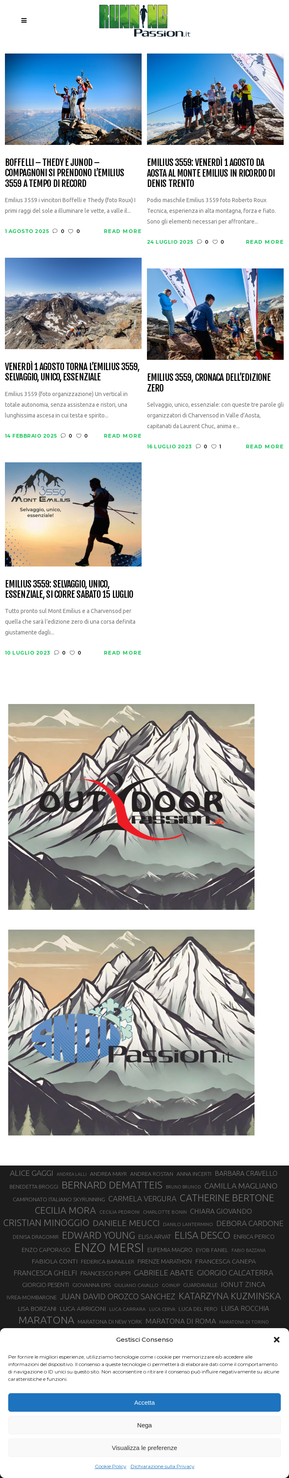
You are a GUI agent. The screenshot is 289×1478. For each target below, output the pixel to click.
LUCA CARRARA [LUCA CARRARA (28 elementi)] (127, 1309)
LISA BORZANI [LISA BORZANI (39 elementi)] (37, 1308)
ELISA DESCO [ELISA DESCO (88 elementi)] (202, 1235)
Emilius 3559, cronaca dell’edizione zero (209, 382)
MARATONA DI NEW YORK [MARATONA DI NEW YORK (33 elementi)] (110, 1321)
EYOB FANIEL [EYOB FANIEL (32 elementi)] (212, 1250)
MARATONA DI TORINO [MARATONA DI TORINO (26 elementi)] (244, 1321)
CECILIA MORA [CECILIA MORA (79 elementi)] (65, 1210)
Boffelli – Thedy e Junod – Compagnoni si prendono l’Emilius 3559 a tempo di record (64, 173)
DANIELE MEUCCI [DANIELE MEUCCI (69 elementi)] (126, 1223)
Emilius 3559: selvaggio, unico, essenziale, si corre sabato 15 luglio (69, 589)
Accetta (144, 1402)
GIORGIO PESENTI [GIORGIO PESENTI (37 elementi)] (45, 1284)
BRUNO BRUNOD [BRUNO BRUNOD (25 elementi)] (183, 1186)
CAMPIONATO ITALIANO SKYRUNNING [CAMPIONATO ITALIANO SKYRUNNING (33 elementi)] (59, 1199)
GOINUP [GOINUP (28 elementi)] (171, 1285)
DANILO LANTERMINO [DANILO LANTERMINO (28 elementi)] (188, 1224)
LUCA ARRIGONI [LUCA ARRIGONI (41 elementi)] (83, 1308)
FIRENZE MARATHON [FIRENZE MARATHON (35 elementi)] (165, 1261)
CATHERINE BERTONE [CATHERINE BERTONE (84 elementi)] (227, 1197)
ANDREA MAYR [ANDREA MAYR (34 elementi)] (108, 1173)
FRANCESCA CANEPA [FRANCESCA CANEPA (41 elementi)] (225, 1261)
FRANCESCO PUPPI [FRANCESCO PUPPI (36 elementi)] (105, 1273)
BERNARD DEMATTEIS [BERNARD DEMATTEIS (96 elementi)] (112, 1185)
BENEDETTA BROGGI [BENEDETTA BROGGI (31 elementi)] (33, 1186)
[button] (277, 1340)
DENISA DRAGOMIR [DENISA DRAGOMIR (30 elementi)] (36, 1237)
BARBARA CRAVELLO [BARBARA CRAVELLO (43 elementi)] (246, 1173)
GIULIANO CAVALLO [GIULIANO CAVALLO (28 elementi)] (136, 1285)
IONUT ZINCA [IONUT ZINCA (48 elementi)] (243, 1284)
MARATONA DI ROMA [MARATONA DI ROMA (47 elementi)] (180, 1321)
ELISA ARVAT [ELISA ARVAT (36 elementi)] (154, 1236)
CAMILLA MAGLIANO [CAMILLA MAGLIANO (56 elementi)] (241, 1185)
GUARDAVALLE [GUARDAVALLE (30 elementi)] (200, 1285)
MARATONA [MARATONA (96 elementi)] (46, 1320)
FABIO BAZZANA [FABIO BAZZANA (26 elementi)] (249, 1250)
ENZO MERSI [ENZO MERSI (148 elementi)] (109, 1248)
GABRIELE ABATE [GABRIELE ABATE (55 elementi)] (164, 1272)
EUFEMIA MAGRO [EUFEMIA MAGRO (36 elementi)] (170, 1249)
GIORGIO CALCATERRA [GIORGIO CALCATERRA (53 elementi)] (235, 1272)
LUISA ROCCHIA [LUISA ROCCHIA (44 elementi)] (245, 1308)
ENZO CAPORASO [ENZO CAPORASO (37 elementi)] (46, 1249)
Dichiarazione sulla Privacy (163, 1466)
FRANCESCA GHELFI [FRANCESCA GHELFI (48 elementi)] (45, 1273)
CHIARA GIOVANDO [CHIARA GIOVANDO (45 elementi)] (221, 1211)
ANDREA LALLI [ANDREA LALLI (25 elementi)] (72, 1174)
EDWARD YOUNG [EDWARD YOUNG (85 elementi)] (98, 1235)
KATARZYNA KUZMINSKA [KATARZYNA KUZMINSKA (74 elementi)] (230, 1296)
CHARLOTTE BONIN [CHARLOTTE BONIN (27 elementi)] (165, 1212)
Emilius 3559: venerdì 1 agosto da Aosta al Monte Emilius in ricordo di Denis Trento (211, 173)
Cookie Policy (110, 1466)
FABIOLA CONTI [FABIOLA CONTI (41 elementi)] (55, 1261)
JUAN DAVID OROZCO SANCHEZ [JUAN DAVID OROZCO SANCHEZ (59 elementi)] (117, 1296)
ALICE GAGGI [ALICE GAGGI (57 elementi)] (31, 1172)
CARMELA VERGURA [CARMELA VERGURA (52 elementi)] (142, 1198)
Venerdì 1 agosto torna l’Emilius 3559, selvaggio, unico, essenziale (72, 371)
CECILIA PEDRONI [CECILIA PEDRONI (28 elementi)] (119, 1212)
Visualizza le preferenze (144, 1447)
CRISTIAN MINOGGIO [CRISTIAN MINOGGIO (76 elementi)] (46, 1222)
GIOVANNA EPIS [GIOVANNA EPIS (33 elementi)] (91, 1285)
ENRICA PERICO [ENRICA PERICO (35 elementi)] (254, 1236)
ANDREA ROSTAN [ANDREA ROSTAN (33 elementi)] (151, 1173)
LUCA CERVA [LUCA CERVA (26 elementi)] (162, 1309)
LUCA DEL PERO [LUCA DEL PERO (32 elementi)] (198, 1309)
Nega (144, 1425)
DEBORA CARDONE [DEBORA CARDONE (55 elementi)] (250, 1223)
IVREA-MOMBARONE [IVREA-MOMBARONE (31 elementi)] (32, 1297)
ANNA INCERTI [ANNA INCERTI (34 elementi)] (194, 1173)
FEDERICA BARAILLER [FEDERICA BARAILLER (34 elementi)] (107, 1261)
